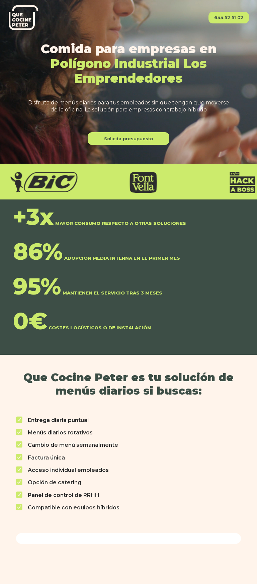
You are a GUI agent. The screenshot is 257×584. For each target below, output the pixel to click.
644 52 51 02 (228, 17)
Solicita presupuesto (128, 138)
